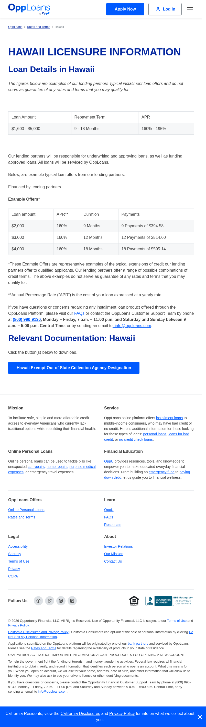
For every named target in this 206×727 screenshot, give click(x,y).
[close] (200, 717)
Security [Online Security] (14, 554)
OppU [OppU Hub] (109, 461)
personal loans (155, 434)
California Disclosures (80, 713)
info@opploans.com (52, 691)
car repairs (36, 467)
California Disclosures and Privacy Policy (38, 632)
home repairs (57, 467)
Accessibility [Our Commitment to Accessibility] (18, 546)
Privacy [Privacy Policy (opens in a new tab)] (14, 569)
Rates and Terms (21, 517)
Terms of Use (18, 561)
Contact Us (113, 561)
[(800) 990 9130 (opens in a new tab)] (27, 319)
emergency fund (161, 472)
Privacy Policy (122, 713)
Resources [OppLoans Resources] (112, 525)
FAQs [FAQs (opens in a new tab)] (79, 313)
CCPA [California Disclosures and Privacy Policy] (13, 576)
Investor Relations (118, 546)
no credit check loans (136, 439)
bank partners (138, 643)
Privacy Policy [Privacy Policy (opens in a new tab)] (18, 625)
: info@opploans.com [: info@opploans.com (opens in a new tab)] (132, 325)
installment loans (169, 418)
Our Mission (113, 554)
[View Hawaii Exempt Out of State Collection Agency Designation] (73, 368)
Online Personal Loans (26, 510)
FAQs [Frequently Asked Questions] (108, 517)
